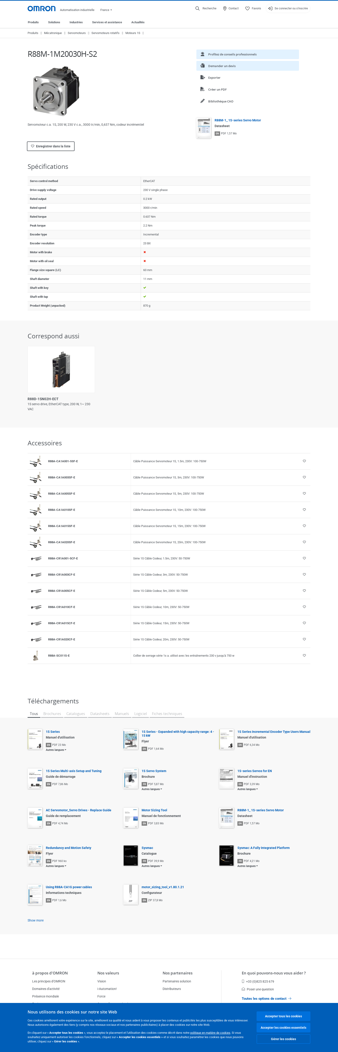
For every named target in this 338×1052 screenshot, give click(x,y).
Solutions (54, 22)
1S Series (53, 732)
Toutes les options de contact (266, 999)
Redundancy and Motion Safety (68, 848)
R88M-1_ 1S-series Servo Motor (238, 120)
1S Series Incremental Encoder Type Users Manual (273, 732)
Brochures (52, 713)
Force (101, 996)
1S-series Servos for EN (254, 771)
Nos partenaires (177, 973)
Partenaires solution (177, 981)
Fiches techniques (167, 713)
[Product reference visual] (35, 461)
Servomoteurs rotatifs (105, 33)
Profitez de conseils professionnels (228, 54)
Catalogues (75, 713)
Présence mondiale (45, 996)
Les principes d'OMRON (48, 981)
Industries (76, 22)
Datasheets (99, 713)
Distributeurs (172, 989)
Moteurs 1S (132, 33)
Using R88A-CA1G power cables (69, 887)
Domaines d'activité (46, 989)
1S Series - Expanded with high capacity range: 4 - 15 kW (178, 733)
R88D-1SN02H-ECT (43, 399)
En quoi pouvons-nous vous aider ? (274, 973)
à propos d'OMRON (50, 973)
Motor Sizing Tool (154, 810)
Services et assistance (107, 22)
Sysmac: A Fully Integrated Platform (263, 848)
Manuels (122, 713)
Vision (101, 981)
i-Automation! (107, 989)
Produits (33, 22)
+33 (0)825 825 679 (258, 981)
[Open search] (206, 8)
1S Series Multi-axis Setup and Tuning (73, 771)
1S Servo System (154, 771)
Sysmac (147, 848)
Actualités (138, 22)
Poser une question (258, 989)
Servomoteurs (77, 33)
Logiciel (140, 713)
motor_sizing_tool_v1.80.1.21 (163, 887)
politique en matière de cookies (210, 1032)
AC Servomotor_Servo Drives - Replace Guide (78, 810)
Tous (34, 713)
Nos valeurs (108, 973)
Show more (36, 920)
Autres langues (55, 750)
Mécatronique (53, 33)
